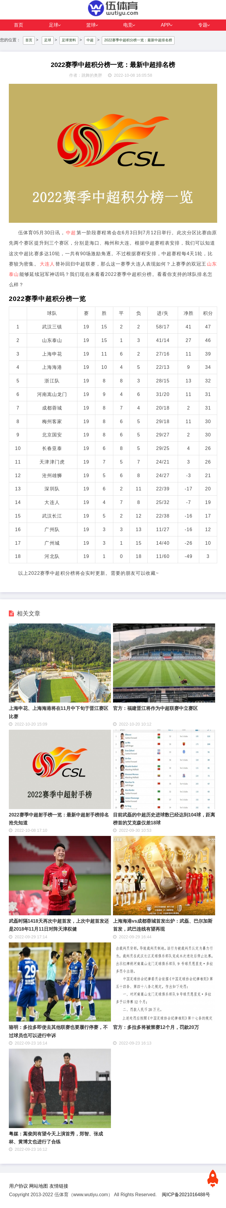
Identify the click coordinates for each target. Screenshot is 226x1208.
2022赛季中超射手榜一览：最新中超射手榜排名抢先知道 (59, 818)
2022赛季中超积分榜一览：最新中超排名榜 (138, 40)
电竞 (128, 24)
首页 (18, 24)
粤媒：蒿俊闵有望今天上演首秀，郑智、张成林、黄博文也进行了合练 (56, 1137)
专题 (202, 24)
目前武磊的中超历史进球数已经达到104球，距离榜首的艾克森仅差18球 (164, 818)
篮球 (91, 24)
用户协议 (18, 1186)
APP (165, 24)
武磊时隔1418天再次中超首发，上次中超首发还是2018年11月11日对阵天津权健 (59, 925)
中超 (90, 40)
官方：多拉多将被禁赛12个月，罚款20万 (156, 1027)
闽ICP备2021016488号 (186, 1194)
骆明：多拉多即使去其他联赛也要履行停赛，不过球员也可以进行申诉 (58, 1031)
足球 (53, 24)
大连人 (47, 263)
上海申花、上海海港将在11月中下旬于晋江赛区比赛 (58, 712)
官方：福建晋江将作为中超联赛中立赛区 (155, 708)
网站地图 (38, 1186)
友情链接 (58, 1186)
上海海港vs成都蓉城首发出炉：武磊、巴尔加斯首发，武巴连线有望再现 (162, 925)
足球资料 (69, 40)
